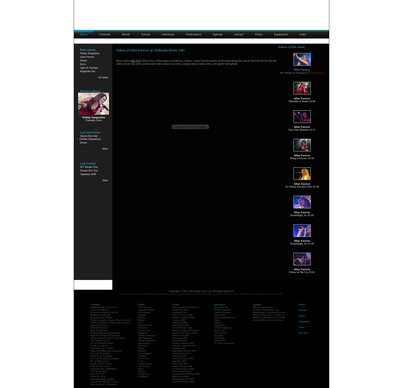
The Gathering (145, 338)
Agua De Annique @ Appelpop (105, 335)
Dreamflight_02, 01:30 (302, 243)
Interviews (168, 34)
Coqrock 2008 (178, 320)
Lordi (140, 361)
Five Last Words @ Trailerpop (104, 358)
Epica (83, 64)
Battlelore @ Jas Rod (100, 315)
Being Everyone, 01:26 (302, 158)
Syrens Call (219, 330)
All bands (103, 77)
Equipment (281, 34)
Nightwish (143, 333)
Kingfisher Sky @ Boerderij (103, 307)
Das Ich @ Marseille (100, 309)
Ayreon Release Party (182, 327)
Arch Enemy (144, 312)
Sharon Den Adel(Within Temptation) (90, 137)
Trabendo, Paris (94, 120)
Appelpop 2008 (88, 174)
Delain (83, 60)
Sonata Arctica (145, 363)
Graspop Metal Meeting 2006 (185, 374)
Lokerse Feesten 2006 (182, 366)
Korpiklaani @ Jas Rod (101, 317)
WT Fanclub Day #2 (181, 353)
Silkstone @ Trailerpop (101, 356)
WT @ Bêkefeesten (99, 361)
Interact (239, 34)
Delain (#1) (219, 340)
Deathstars (143, 345)
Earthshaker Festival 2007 (184, 351)
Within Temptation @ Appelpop (105, 333)
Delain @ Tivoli (97, 376)
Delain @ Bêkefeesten (100, 363)
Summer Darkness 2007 (183, 343)
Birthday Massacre (147, 335)
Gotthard (142, 356)
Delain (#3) (219, 315)
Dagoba (141, 371)
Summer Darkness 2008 (183, 317)
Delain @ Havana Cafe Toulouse (268, 320)
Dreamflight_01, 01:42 (302, 215)
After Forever (87, 56)
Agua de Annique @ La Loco (104, 381)
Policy (259, 34)
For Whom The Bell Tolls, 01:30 (302, 186)
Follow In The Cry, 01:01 (302, 272)
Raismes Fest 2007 (181, 335)
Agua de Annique (89, 67)
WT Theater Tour (89, 167)
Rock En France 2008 (182, 315)
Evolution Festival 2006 (183, 368)
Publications (193, 34)
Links (302, 34)
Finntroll (142, 351)
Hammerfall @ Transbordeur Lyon (269, 312)
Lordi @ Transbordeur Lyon (266, 309)
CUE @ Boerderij (98, 371)
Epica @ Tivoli (97, 374)
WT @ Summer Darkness (102, 343)
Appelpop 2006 (179, 361)
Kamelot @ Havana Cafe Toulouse (269, 317)
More (105, 148)
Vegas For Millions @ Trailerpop (105, 351)
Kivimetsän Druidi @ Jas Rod (104, 312)
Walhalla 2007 (179, 348)
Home (302, 304)
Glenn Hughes (145, 353)
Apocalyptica (144, 343)
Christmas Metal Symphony (185, 307)
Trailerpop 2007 (179, 356)
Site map (303, 332)
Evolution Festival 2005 (183, 381)
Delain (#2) (219, 325)
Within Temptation (89, 53)
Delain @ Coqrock (99, 345)
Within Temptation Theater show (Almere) (110, 322)
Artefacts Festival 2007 (183, 358)
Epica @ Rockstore (99, 325)
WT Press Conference (224, 343)
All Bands (143, 376)
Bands (126, 34)
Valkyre (218, 322)
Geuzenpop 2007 (180, 338)
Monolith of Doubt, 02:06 (302, 101)
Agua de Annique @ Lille (102, 379)
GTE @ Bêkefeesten (99, 366)
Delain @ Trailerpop (99, 353)
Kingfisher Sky (88, 71)
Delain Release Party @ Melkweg (268, 315)
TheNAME (219, 338)
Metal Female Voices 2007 (184, 333)
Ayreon (141, 317)
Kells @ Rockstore (99, 327)
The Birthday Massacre (225, 317)
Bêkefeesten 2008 (180, 325)
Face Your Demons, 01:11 (302, 129)
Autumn (142, 315)
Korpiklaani (143, 374)
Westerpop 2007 (179, 340)
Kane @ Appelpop (99, 330)
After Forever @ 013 (100, 340)
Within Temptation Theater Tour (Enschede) (110, 320)
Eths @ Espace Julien (263, 307)
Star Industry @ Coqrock (102, 348)
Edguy (141, 348)
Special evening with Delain (185, 330)
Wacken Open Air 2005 (183, 379)
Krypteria (142, 327)
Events (146, 34)
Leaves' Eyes (144, 330)
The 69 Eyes (144, 366)
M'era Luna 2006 (180, 363)
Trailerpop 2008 (179, 322)
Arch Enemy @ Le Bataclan (103, 384)
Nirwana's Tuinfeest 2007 (184, 345)
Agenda (218, 34)
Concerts (104, 34)
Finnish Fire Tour (89, 170)
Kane (140, 368)
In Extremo (143, 358)
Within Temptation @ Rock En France (108, 338)
